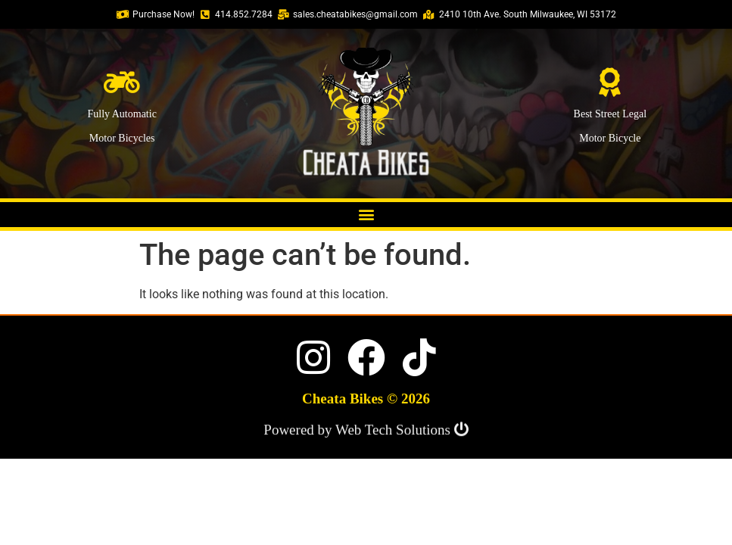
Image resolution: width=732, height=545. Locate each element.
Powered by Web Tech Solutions (365, 431)
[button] (366, 214)
